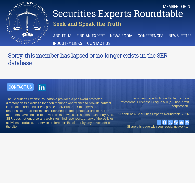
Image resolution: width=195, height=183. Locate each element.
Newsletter (180, 35)
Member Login (176, 6)
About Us (62, 35)
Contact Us (98, 43)
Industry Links (67, 43)
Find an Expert (90, 35)
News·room (121, 35)
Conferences (150, 35)
